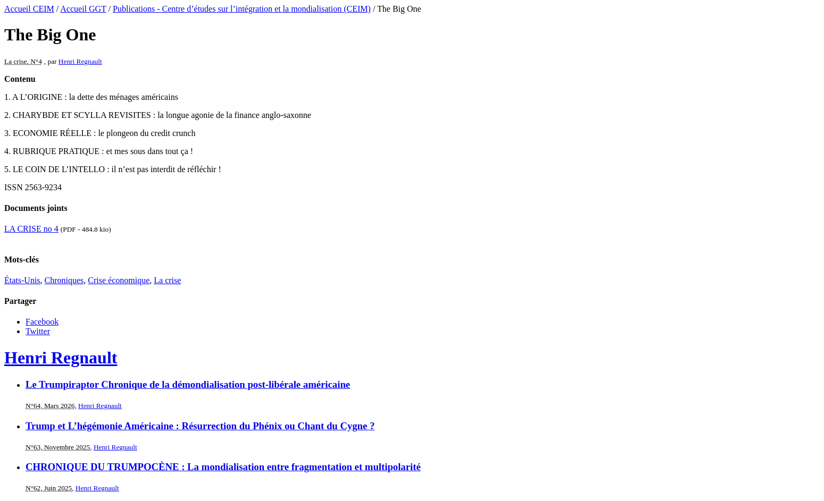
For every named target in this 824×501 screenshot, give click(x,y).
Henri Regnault (80, 61)
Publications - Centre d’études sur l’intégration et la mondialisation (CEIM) (242, 8)
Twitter (38, 331)
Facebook (42, 321)
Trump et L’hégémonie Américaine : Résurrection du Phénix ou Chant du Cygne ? (200, 425)
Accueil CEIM (29, 8)
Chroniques (64, 280)
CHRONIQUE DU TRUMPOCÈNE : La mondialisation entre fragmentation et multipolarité (223, 466)
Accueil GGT (83, 8)
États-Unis (22, 280)
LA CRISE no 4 (31, 228)
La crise (167, 280)
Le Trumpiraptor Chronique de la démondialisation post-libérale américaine (188, 384)
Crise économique (118, 280)
